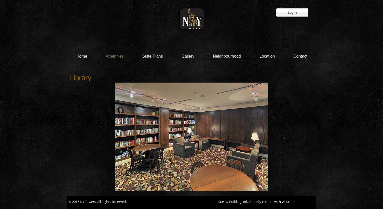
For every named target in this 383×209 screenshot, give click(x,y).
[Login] (292, 12)
